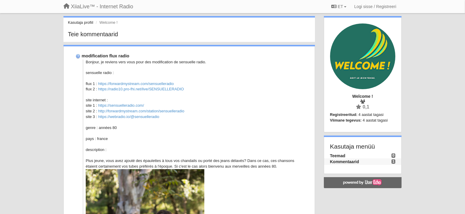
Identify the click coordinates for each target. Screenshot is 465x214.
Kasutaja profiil (80, 22)
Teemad (337, 155)
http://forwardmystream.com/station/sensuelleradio (141, 111)
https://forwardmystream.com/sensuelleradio (136, 83)
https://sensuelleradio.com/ (121, 105)
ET (338, 6)
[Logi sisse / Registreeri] (375, 6)
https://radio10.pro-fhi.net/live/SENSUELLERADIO (141, 89)
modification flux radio (105, 55)
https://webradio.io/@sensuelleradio (128, 116)
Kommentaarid (344, 161)
